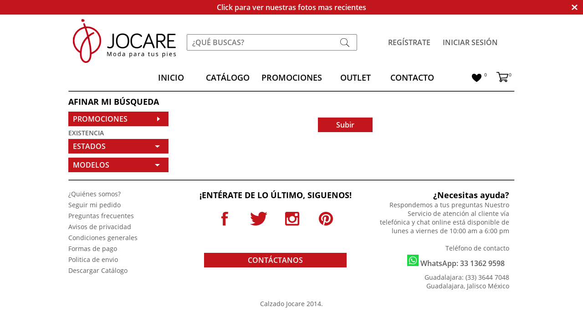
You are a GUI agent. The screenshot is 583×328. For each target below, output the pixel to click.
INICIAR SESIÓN (470, 42)
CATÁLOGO (228, 77)
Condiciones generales (103, 237)
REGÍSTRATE (409, 42)
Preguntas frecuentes (101, 215)
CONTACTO (412, 77)
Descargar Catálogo (98, 270)
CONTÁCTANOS (275, 260)
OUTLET (355, 77)
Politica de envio (93, 259)
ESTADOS (89, 146)
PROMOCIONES (291, 77)
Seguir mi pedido (94, 204)
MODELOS (91, 165)
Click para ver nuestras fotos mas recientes (291, 7)
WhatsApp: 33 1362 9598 (456, 261)
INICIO (171, 77)
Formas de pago (92, 248)
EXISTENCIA (86, 132)
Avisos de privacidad (99, 226)
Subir (345, 125)
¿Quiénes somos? (94, 194)
